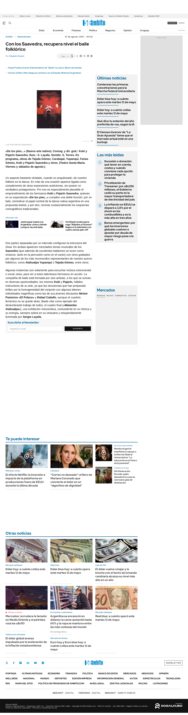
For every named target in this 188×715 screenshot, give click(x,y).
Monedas (101, 296)
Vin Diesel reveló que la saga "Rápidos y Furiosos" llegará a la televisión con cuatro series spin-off (78, 225)
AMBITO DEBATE (120, 693)
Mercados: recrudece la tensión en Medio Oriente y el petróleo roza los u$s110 (26, 619)
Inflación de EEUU (43, 16)
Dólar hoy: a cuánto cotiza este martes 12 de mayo (114, 111)
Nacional (29, 678)
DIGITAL (63, 693)
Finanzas (76, 30)
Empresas (99, 16)
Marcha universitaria (64, 16)
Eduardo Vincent (16, 56)
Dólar (42, 30)
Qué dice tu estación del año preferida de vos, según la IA (115, 122)
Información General (110, 678)
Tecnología (173, 678)
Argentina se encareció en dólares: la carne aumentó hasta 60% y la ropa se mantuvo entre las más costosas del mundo (71, 621)
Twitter (7, 663)
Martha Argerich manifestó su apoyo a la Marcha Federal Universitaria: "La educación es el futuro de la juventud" (125, 456)
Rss (8, 683)
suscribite (172, 23)
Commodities (121, 296)
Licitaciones (160, 683)
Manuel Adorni (84, 16)
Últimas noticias (32, 673)
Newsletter (181, 30)
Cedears (132, 296)
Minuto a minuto (15, 612)
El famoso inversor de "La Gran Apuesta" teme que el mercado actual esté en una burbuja (115, 137)
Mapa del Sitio (24, 683)
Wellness (12, 678)
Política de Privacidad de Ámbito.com (61, 683)
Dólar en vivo (25, 16)
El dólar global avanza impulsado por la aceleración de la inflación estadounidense (26, 642)
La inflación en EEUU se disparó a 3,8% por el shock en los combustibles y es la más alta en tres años (119, 211)
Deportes (61, 678)
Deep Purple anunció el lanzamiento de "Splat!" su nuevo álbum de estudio (45, 67)
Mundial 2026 (153, 16)
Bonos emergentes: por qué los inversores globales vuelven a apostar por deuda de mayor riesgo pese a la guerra (119, 231)
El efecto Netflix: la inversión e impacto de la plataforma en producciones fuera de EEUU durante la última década (25, 480)
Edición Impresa (82, 678)
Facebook (13, 663)
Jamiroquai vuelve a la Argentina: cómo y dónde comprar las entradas (33, 224)
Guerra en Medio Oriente (119, 16)
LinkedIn (28, 663)
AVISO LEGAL (97, 683)
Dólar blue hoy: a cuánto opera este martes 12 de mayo (116, 100)
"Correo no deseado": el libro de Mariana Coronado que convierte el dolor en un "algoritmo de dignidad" (71, 480)
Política (93, 30)
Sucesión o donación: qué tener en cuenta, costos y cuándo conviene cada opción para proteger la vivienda (118, 169)
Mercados (129, 673)
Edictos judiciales (121, 683)
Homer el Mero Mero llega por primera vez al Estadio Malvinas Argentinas (44, 72)
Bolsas (110, 296)
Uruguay (144, 30)
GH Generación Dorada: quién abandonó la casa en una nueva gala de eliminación (124, 477)
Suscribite (78, 329)
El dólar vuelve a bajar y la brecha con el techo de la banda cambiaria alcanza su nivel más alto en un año (116, 574)
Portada (11, 673)
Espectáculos (24, 37)
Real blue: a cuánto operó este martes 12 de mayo (115, 618)
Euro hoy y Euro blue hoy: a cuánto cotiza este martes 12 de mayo (70, 645)
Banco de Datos (108, 673)
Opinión (128, 30)
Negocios (110, 30)
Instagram (20, 663)
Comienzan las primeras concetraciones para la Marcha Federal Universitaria (116, 88)
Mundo (44, 678)
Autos (134, 678)
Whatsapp (43, 663)
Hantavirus (138, 16)
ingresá (182, 23)
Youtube (35, 663)
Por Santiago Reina (58, 632)
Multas (142, 683)
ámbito (9, 37)
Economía (58, 30)
